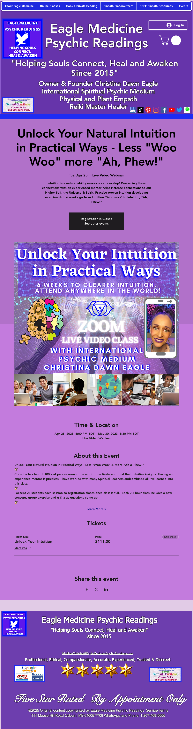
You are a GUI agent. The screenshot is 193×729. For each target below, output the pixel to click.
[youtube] (172, 110)
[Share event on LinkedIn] (106, 589)
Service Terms (157, 710)
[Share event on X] (96, 589)
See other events (96, 223)
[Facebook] (164, 110)
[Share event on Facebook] (87, 589)
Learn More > (97, 509)
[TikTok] (140, 110)
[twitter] (179, 110)
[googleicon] (133, 110)
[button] (171, 40)
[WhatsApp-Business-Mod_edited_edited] (187, 110)
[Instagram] (156, 110)
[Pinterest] (148, 110)
